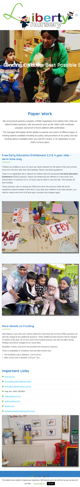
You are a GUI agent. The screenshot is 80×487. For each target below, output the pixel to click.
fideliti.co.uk (9, 406)
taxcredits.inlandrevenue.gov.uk (18, 386)
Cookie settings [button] (39, 483)
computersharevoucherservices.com (20, 411)
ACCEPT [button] (51, 483)
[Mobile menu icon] (76, 15)
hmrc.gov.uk (10, 377)
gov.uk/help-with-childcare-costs (18, 382)
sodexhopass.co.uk (13, 396)
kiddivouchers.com (12, 401)
